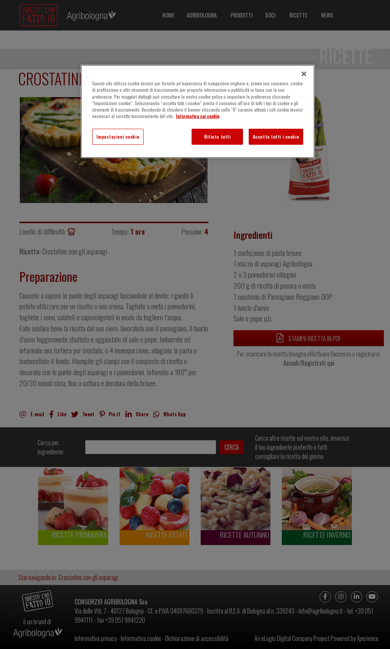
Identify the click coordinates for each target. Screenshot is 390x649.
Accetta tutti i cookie (276, 136)
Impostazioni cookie (117, 136)
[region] (198, 111)
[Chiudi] (304, 74)
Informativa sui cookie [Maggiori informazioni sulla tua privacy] (197, 116)
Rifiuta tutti (217, 136)
